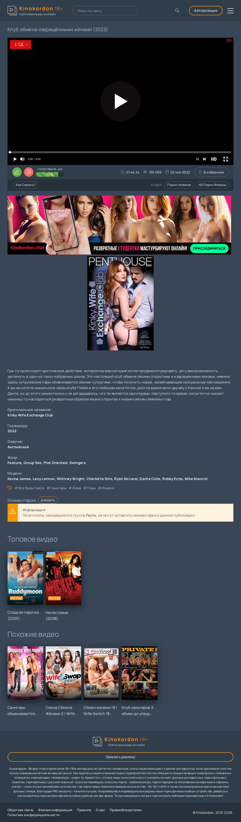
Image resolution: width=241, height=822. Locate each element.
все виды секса (31, 488)
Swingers (77, 462)
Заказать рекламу (121, 757)
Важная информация (55, 810)
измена (108, 488)
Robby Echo (172, 478)
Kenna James (19, 478)
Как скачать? (26, 185)
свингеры (58, 488)
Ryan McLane (125, 478)
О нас (100, 810)
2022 (12, 430)
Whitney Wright (70, 478)
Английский (18, 446)
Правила (84, 810)
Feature (14, 462)
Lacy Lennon (44, 478)
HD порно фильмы (212, 185)
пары (91, 488)
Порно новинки (179, 185)
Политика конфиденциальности (34, 815)
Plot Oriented (55, 462)
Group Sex (33, 462)
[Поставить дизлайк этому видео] (28, 172)
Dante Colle (150, 478)
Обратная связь (21, 810)
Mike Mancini (196, 478)
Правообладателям (126, 810)
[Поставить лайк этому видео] (17, 172)
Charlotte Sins (99, 478)
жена (76, 488)
